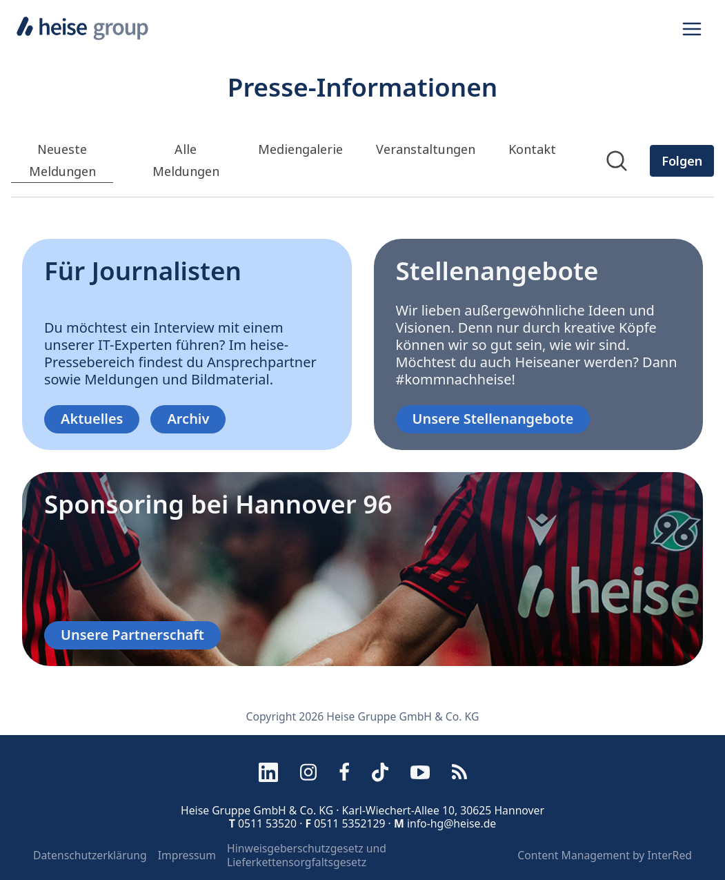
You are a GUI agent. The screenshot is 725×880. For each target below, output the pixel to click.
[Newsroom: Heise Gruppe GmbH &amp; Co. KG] (362, 176)
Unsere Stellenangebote (493, 418)
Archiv (188, 418)
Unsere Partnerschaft (132, 634)
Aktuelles (92, 418)
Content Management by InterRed (604, 856)
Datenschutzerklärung (90, 856)
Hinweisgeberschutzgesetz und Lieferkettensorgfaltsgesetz (306, 855)
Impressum (187, 856)
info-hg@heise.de (451, 823)
